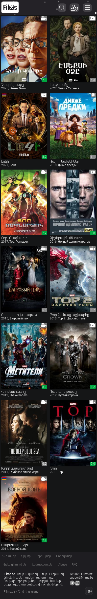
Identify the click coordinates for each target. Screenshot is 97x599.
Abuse (62, 564)
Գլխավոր (9, 556)
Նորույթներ (64, 556)
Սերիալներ (43, 556)
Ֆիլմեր (26, 556)
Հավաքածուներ (42, 564)
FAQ (74, 564)
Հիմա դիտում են (14, 564)
